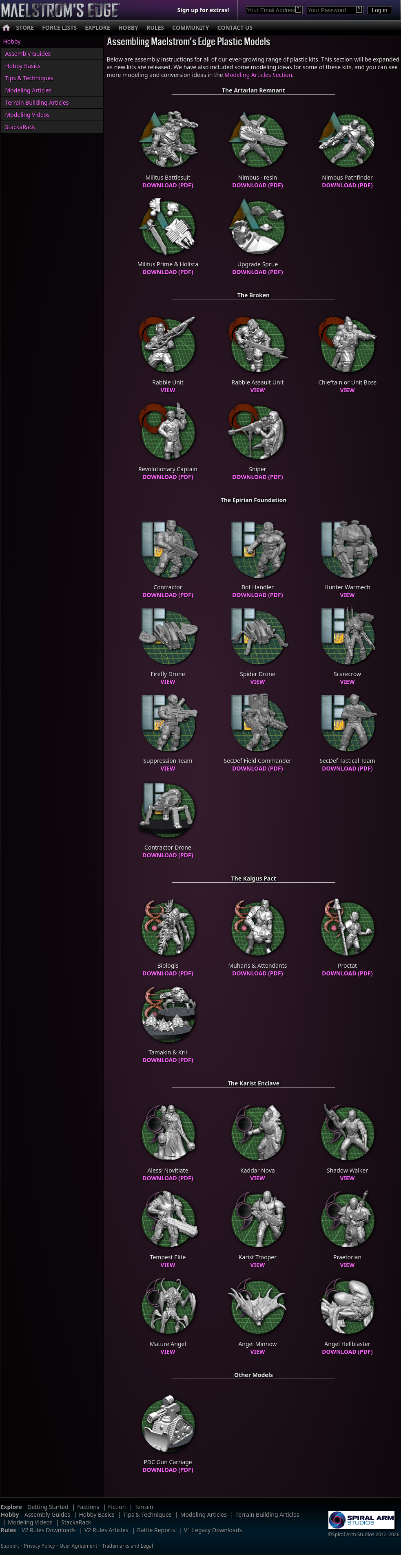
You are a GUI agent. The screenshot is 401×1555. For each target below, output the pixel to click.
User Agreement (78, 1545)
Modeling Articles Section (258, 75)
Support (10, 1545)
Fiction (117, 1507)
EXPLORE (97, 27)
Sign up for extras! (203, 10)
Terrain (144, 1507)
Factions (88, 1507)
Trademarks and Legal (127, 1545)
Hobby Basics (23, 66)
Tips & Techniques (29, 78)
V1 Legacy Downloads (213, 1530)
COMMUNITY (190, 27)
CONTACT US (235, 27)
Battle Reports (156, 1530)
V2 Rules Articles (106, 1530)
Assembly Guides (28, 53)
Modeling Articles (28, 90)
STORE (25, 27)
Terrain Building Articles (37, 102)
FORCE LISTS (59, 27)
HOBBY (128, 27)
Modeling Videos (27, 115)
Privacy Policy (39, 1545)
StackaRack (20, 127)
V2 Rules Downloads (49, 1530)
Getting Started (48, 1507)
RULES (155, 27)
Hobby (12, 41)
